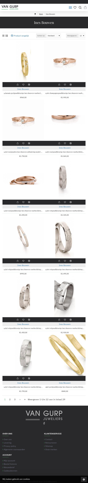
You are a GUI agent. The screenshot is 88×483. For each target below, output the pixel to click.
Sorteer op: (41, 36)
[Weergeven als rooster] (3, 35)
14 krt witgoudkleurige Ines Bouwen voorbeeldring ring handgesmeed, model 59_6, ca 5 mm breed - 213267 (23, 387)
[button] (17, 84)
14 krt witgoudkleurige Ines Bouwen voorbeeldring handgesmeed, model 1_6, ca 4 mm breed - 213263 (64, 211)
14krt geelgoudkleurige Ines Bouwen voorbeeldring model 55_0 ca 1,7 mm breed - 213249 (64, 387)
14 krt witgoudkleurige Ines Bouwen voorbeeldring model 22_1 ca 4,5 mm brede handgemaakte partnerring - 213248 (64, 269)
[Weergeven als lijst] (6, 35)
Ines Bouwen (23, 89)
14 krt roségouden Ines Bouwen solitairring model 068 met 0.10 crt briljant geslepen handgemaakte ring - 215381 (23, 152)
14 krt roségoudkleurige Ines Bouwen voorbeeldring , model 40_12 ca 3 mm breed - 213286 (64, 152)
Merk (41, 14)
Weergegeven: (72, 36)
